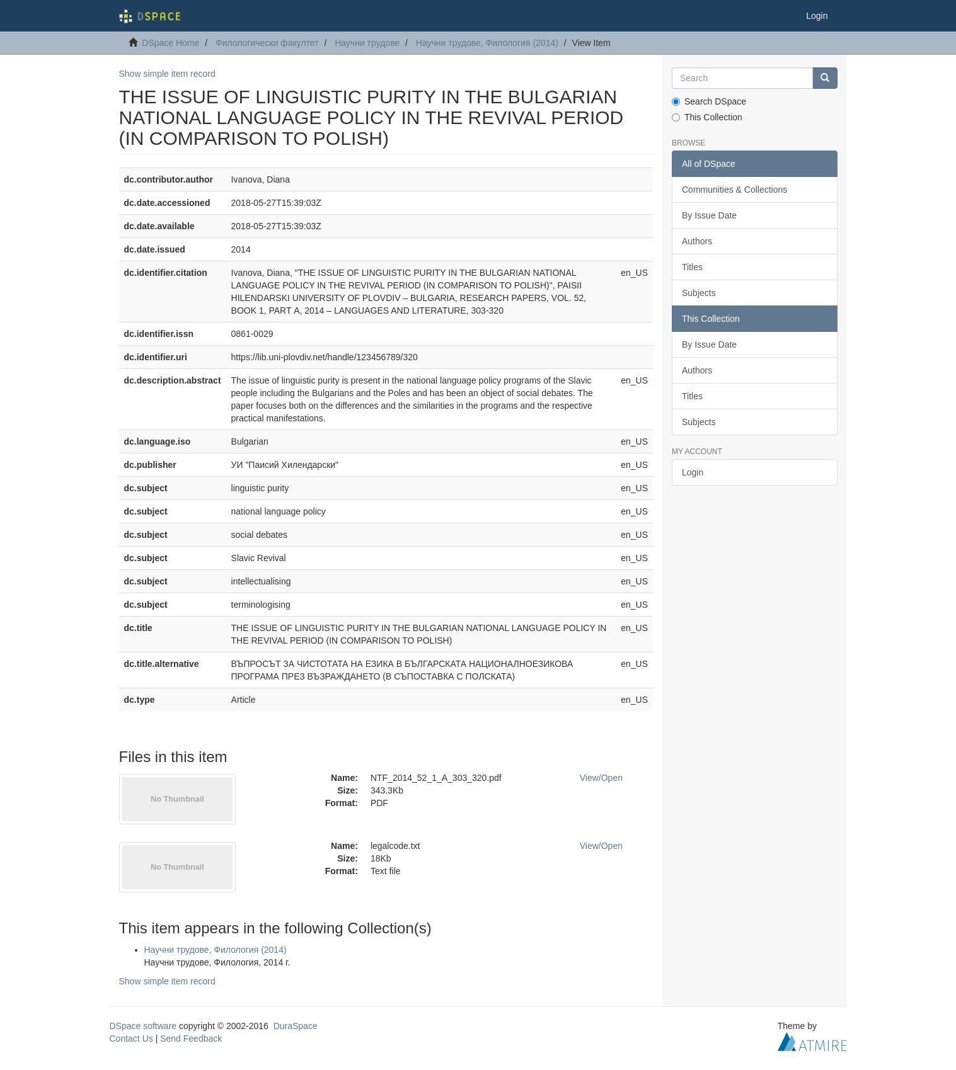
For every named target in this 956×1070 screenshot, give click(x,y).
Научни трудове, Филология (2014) (487, 43)
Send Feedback (191, 1038)
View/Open (601, 778)
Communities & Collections (734, 190)
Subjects (699, 293)
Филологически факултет (267, 43)
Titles (692, 267)
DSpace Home (170, 43)
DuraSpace (296, 1026)
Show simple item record (167, 74)
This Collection (707, 117)
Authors (697, 241)
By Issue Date (709, 215)
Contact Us (131, 1038)
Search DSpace (709, 101)
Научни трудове (367, 43)
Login (692, 472)
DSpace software (143, 1026)
